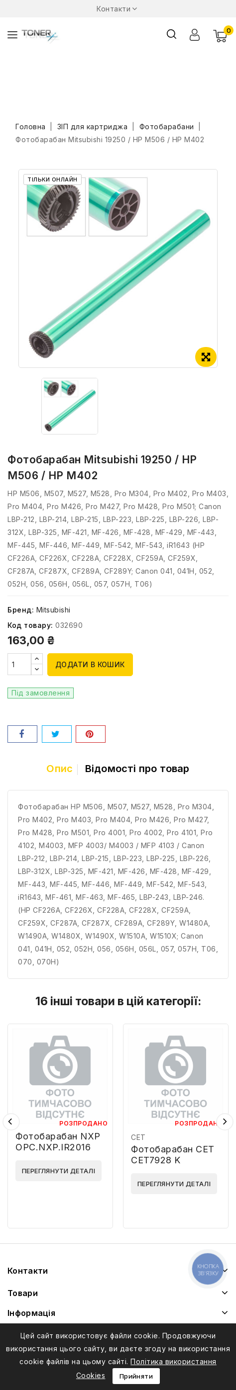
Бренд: (20, 610)
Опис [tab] (59, 769)
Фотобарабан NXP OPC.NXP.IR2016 (58, 1141)
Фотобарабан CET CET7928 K (173, 1154)
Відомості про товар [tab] (137, 769)
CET (138, 1137)
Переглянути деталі (58, 1171)
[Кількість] (19, 664)
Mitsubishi (53, 610)
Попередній (11, 1121)
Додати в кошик (90, 664)
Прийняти (136, 1376)
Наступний (225, 1121)
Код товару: (30, 625)
